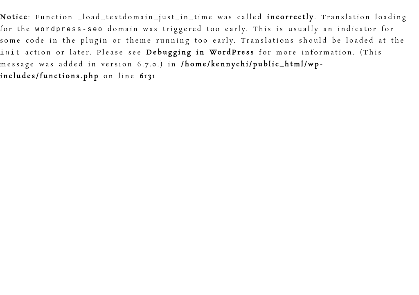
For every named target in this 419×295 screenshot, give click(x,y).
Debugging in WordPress (200, 54)
